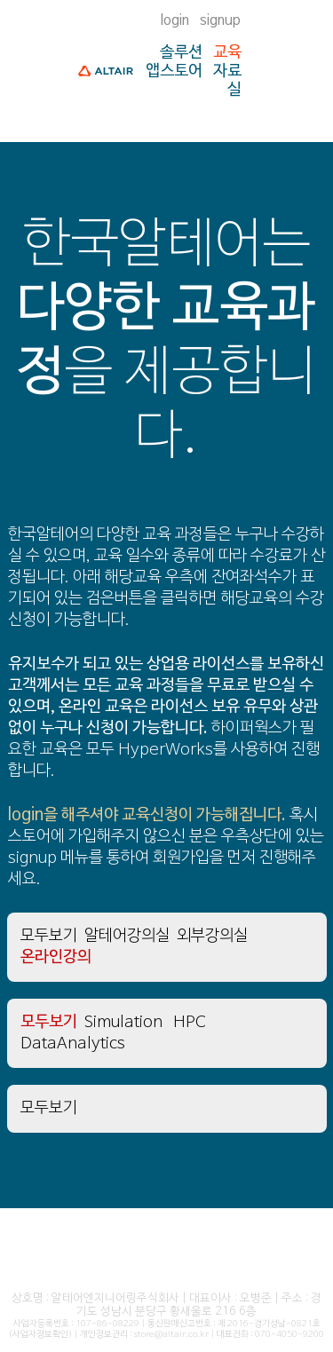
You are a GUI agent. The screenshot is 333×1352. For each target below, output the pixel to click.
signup (220, 20)
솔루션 (181, 52)
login (175, 20)
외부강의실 (212, 936)
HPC (189, 1022)
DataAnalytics (72, 1043)
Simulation (123, 1022)
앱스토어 (174, 71)
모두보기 (48, 936)
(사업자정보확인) (40, 1335)
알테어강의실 (127, 936)
